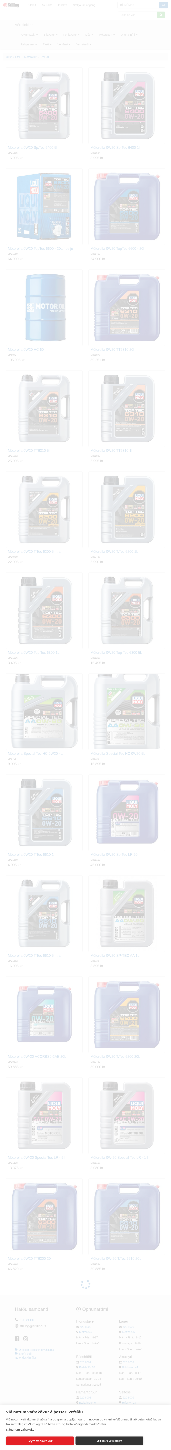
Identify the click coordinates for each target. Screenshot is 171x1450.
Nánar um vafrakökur (21, 1429)
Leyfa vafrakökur (39, 1441)
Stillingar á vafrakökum (109, 1440)
